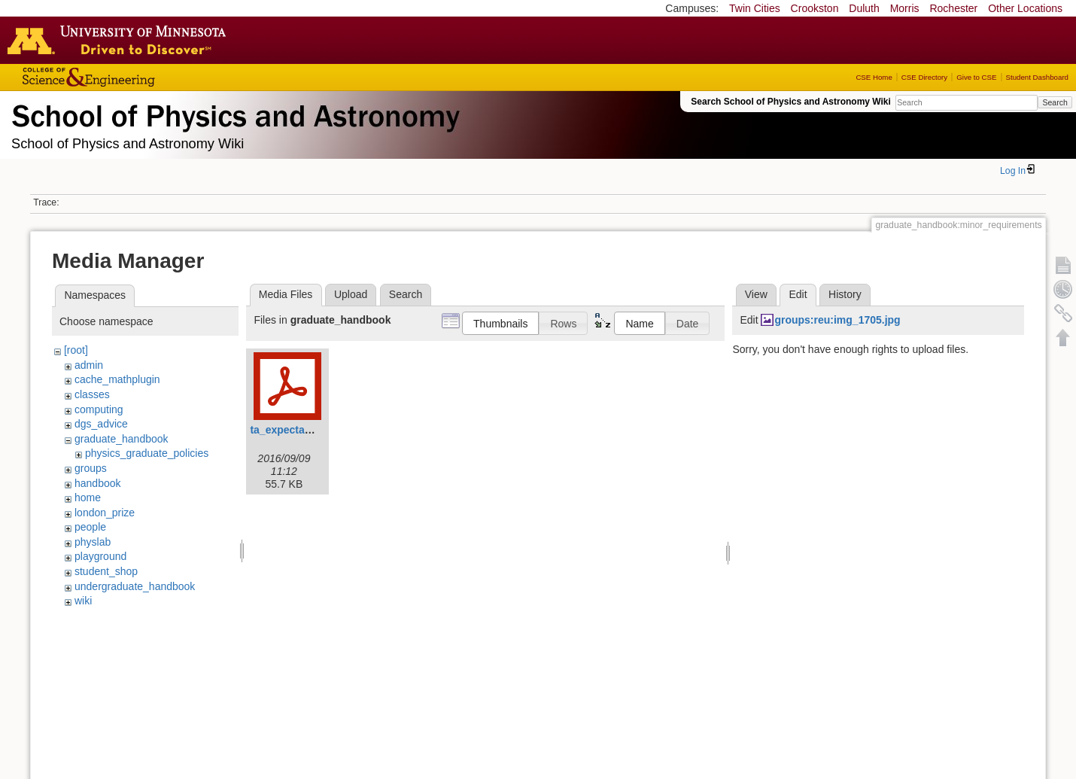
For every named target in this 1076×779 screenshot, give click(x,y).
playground (100, 556)
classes (92, 394)
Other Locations (1025, 8)
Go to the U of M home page (120, 40)
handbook (97, 483)
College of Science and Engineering (135, 77)
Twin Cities (754, 8)
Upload (350, 294)
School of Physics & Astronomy (233, 113)
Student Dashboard (1037, 77)
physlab (92, 542)
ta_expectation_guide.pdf (313, 430)
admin (88, 365)
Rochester (953, 8)
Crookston (815, 8)
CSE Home (874, 77)
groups (90, 468)
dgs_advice (101, 424)
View (756, 294)
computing (98, 409)
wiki (83, 601)
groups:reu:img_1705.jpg (837, 320)
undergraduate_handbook (134, 586)
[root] (76, 350)
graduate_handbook (121, 439)
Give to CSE (976, 77)
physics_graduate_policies (146, 453)
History (845, 294)
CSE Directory (924, 77)
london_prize (104, 513)
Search (1054, 102)
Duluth (864, 8)
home (87, 497)
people (90, 527)
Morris (904, 8)
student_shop (106, 571)
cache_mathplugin (117, 379)
